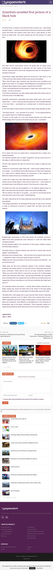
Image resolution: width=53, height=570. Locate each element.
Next (8, 367)
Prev (4, 367)
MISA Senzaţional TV (6, 527)
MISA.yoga (3, 536)
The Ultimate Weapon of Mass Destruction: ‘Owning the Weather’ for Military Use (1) (41, 336)
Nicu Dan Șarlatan (15, 490)
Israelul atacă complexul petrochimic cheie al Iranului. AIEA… (26, 482)
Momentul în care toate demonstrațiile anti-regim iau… (24, 458)
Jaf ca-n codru (14, 426)
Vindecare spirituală (6, 533)
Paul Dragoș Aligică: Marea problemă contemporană (24, 434)
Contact (3, 549)
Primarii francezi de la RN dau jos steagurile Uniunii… (24, 450)
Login (28, 549)
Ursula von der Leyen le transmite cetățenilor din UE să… (25, 442)
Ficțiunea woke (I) (15, 466)
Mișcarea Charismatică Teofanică (35, 531)
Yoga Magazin (30, 527)
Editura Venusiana (31, 538)
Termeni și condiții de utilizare (8, 547)
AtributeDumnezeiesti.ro (7, 529)
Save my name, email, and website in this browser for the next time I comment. (24, 399)
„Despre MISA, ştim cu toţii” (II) (18, 418)
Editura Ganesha (31, 536)
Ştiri (4, 354)
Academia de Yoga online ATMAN (35, 533)
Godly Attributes (8, 531)
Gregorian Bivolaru (31, 529)
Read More (40, 568)
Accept (32, 568)
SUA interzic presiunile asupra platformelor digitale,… (24, 474)
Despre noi (30, 547)
